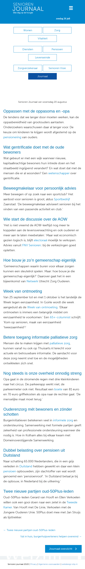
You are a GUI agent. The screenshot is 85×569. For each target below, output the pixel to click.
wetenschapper (58, 173)
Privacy (33, 564)
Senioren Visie (57, 68)
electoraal (40, 240)
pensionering (12, 137)
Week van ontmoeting (42, 307)
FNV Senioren (31, 245)
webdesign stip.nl (69, 564)
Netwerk (32, 281)
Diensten (27, 49)
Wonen (27, 30)
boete (57, 389)
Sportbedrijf (61, 199)
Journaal (42, 76)
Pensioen (57, 49)
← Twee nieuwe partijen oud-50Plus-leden (29, 530)
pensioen (9, 471)
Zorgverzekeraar (28, 68)
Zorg (57, 30)
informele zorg (63, 420)
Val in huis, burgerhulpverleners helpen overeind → (51, 536)
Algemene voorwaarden (49, 564)
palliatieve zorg (60, 343)
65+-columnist (60, 317)
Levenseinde (42, 57)
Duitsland (25, 466)
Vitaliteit (42, 38)
